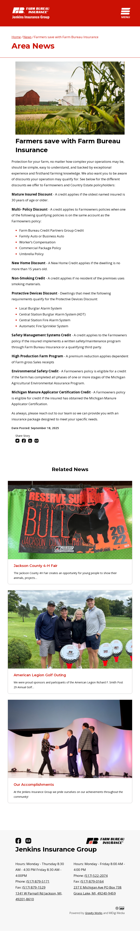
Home (16, 37)
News (27, 37)
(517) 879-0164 (92, 881)
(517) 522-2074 (96, 875)
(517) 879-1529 (33, 887)
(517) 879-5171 (37, 881)
